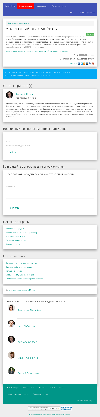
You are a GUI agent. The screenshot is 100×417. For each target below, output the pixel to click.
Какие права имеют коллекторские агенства (24, 279)
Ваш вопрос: (10, 187)
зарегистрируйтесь (62, 72)
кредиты (21, 51)
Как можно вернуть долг (16, 240)
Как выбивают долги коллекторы (20, 275)
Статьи (52, 388)
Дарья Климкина (27, 357)
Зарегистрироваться (86, 13)
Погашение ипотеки (14, 271)
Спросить (14, 208)
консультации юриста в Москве (22, 290)
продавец (30, 51)
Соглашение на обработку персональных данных (50, 414)
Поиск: (8, 142)
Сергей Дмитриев (28, 373)
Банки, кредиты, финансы (18, 23)
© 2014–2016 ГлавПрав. (85, 401)
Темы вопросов (65, 388)
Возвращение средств (15, 229)
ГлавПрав (10, 6)
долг (15, 51)
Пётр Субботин (26, 326)
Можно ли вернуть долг (16, 236)
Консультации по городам (18, 394)
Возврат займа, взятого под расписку (21, 232)
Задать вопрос (25, 6)
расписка (65, 51)
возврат (9, 51)
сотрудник (39, 51)
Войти (71, 13)
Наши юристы (42, 6)
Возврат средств (13, 244)
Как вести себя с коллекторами (19, 267)
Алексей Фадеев (25, 94)
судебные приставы (52, 51)
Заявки (42, 388)
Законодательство (40, 394)
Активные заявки (59, 6)
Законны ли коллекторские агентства (21, 263)
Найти (13, 153)
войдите (46, 72)
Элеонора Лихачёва (29, 310)
